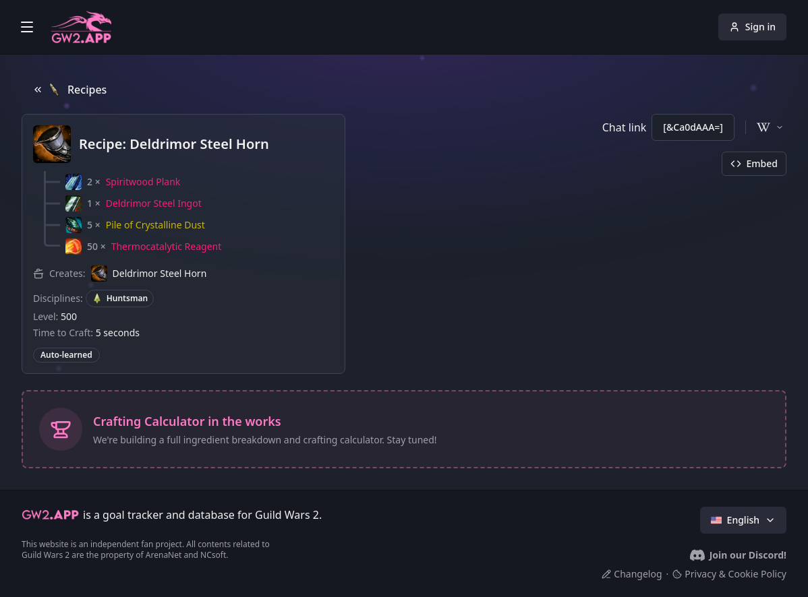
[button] (122, 182)
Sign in (752, 26)
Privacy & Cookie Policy (729, 573)
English (743, 519)
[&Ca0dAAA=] (693, 127)
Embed (754, 163)
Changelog (632, 573)
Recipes (69, 89)
